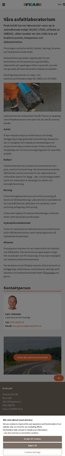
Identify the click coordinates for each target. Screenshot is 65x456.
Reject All (32, 445)
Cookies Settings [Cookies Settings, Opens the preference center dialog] (32, 452)
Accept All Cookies (32, 439)
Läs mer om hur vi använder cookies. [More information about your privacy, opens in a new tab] (21, 433)
